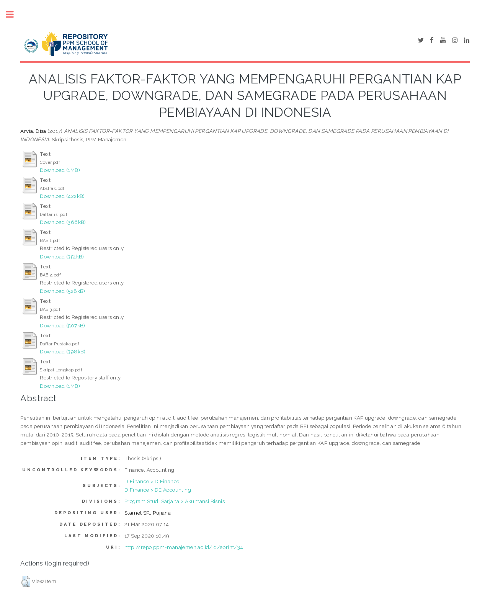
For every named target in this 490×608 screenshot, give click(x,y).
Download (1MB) (60, 170)
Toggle (14, 14)
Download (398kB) (62, 351)
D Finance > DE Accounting (157, 490)
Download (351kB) (62, 256)
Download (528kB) (62, 291)
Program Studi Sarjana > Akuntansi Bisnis (174, 501)
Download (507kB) (62, 325)
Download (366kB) (63, 222)
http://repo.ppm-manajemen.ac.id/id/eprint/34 (183, 547)
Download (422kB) (62, 196)
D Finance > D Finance (151, 481)
